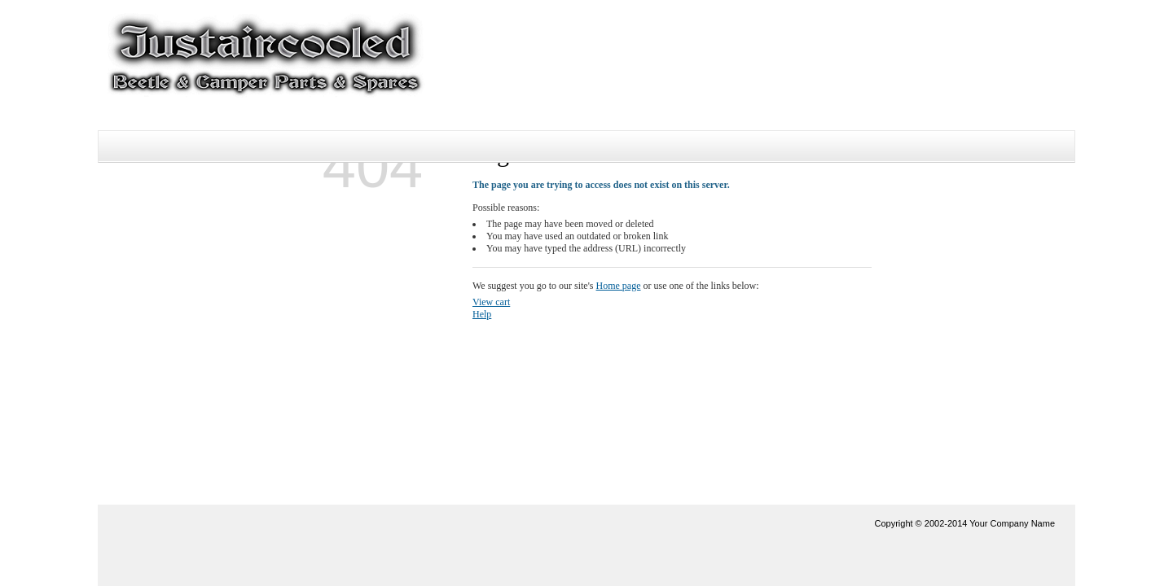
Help (481, 314)
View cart (491, 302)
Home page (618, 285)
